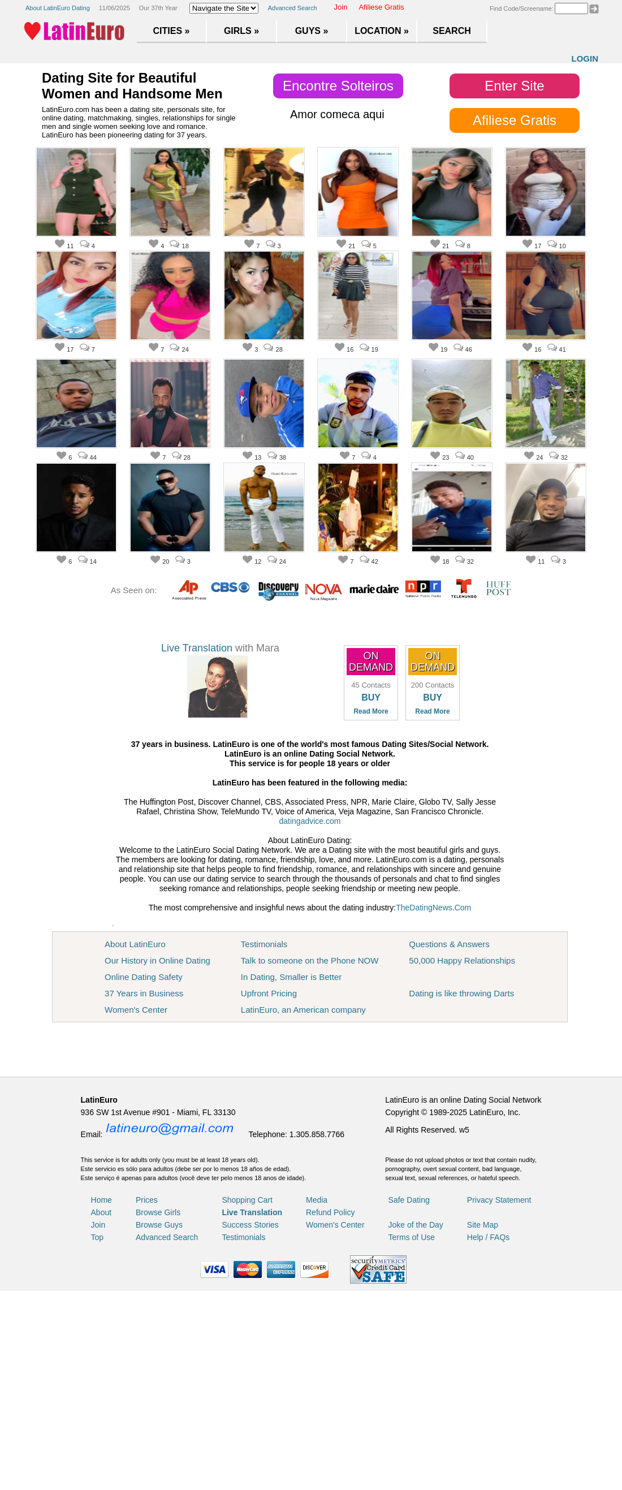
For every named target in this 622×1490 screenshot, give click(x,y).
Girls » (241, 31)
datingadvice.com (310, 821)
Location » (382, 31)
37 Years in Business (144, 993)
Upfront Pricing (269, 993)
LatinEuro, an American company (303, 1009)
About (101, 1212)
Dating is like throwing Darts (461, 993)
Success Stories (250, 1224)
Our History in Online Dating (157, 960)
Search (452, 31)
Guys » (312, 31)
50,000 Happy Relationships (462, 960)
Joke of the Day (415, 1224)
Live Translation (196, 648)
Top (97, 1237)
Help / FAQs (488, 1237)
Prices (147, 1199)
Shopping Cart (247, 1199)
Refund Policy (330, 1212)
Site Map (482, 1224)
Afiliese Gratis (381, 7)
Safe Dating (409, 1199)
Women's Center (136, 1009)
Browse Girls (158, 1212)
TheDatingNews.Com (433, 907)
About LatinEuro (135, 944)
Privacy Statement (499, 1199)
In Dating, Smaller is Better (291, 977)
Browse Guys (159, 1224)
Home (101, 1199)
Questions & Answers (449, 944)
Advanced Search (292, 8)
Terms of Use (411, 1237)
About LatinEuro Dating (57, 8)
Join (341, 7)
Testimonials (264, 944)
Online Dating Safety (144, 977)
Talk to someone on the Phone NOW (309, 960)
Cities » (171, 31)
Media (316, 1199)
